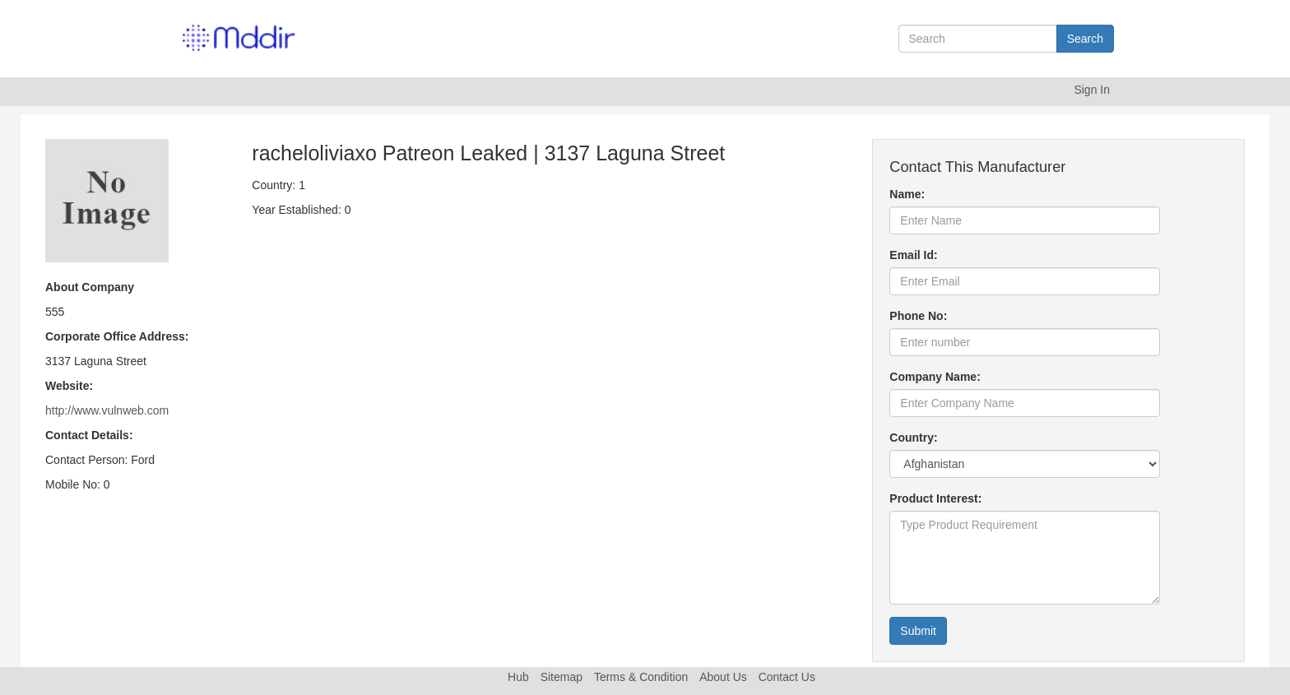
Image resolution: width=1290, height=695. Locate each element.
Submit (918, 630)
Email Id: (913, 255)
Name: (907, 194)
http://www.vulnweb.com (107, 410)
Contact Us (787, 676)
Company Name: (934, 376)
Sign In (1092, 89)
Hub (518, 676)
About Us (723, 676)
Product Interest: (935, 498)
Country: (913, 437)
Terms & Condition (641, 676)
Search (1085, 38)
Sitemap (561, 676)
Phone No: (918, 315)
